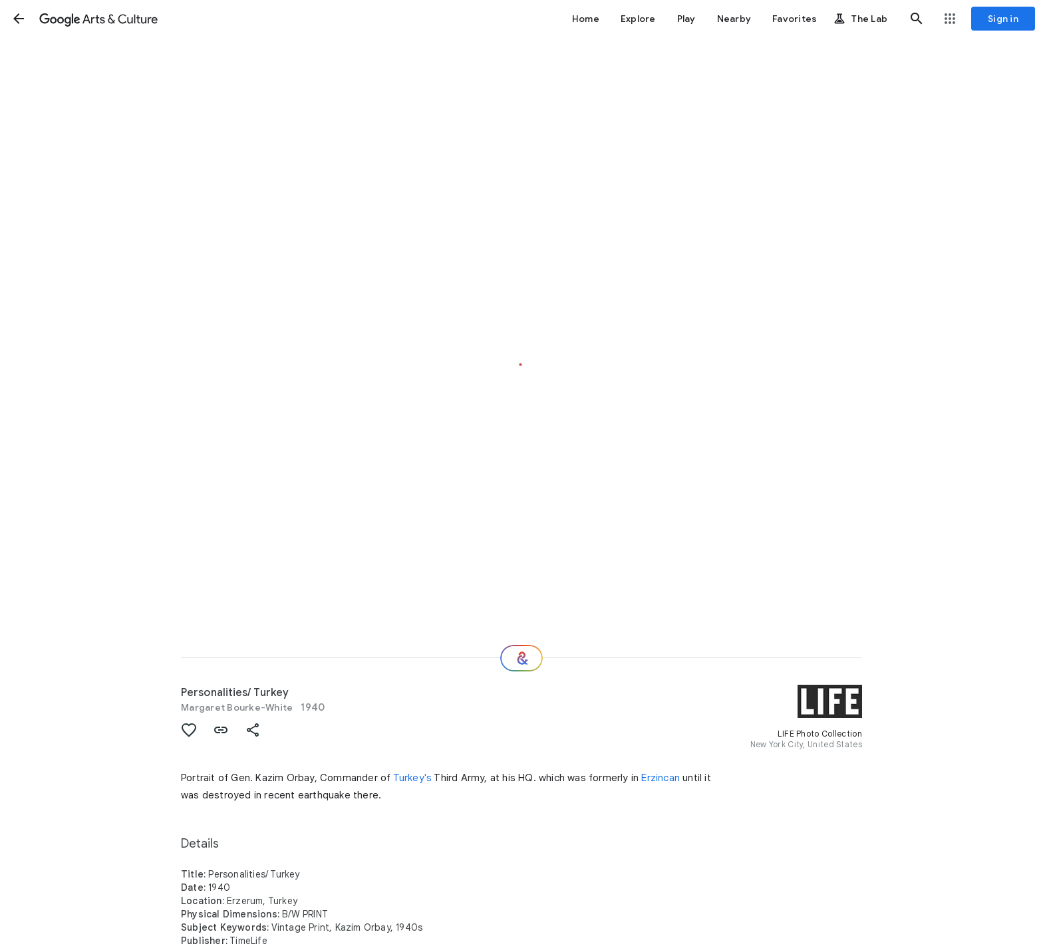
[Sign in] (1003, 19)
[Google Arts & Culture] (98, 18)
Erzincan (660, 778)
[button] (19, 19)
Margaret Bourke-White (237, 707)
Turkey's (412, 778)
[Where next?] (521, 658)
